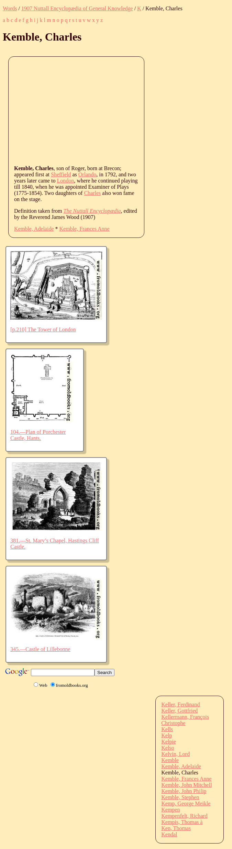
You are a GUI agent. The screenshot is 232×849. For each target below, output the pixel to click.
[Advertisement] (123, 110)
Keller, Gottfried (179, 711)
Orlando (87, 174)
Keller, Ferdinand (180, 704)
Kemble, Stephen (180, 797)
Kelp (166, 735)
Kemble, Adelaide (34, 229)
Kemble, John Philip (183, 791)
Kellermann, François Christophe (185, 720)
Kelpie (168, 742)
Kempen (170, 810)
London (65, 181)
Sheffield (61, 174)
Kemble (170, 760)
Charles (92, 193)
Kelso (167, 748)
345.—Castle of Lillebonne (40, 649)
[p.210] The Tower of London (43, 329)
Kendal (169, 834)
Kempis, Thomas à (181, 822)
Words (10, 8)
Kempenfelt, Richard (184, 816)
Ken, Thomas (176, 828)
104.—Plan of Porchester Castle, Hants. (38, 435)
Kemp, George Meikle (185, 803)
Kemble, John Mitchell (186, 785)
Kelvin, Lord (175, 754)
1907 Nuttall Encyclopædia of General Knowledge (77, 8)
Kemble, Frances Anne (84, 229)
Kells (167, 729)
